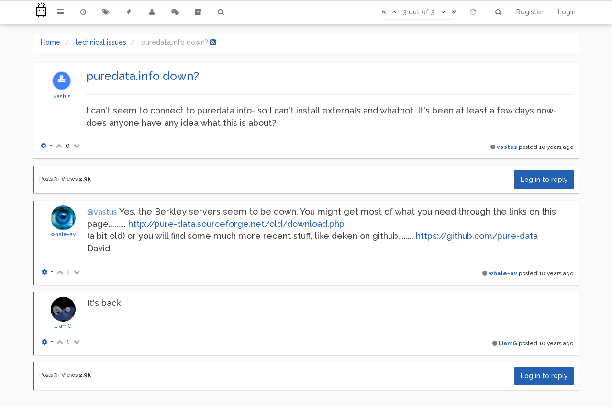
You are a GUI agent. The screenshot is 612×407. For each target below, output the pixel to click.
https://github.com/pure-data (477, 236)
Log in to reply (544, 179)
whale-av (63, 234)
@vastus (102, 211)
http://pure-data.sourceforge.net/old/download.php (236, 224)
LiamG (63, 325)
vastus (62, 96)
